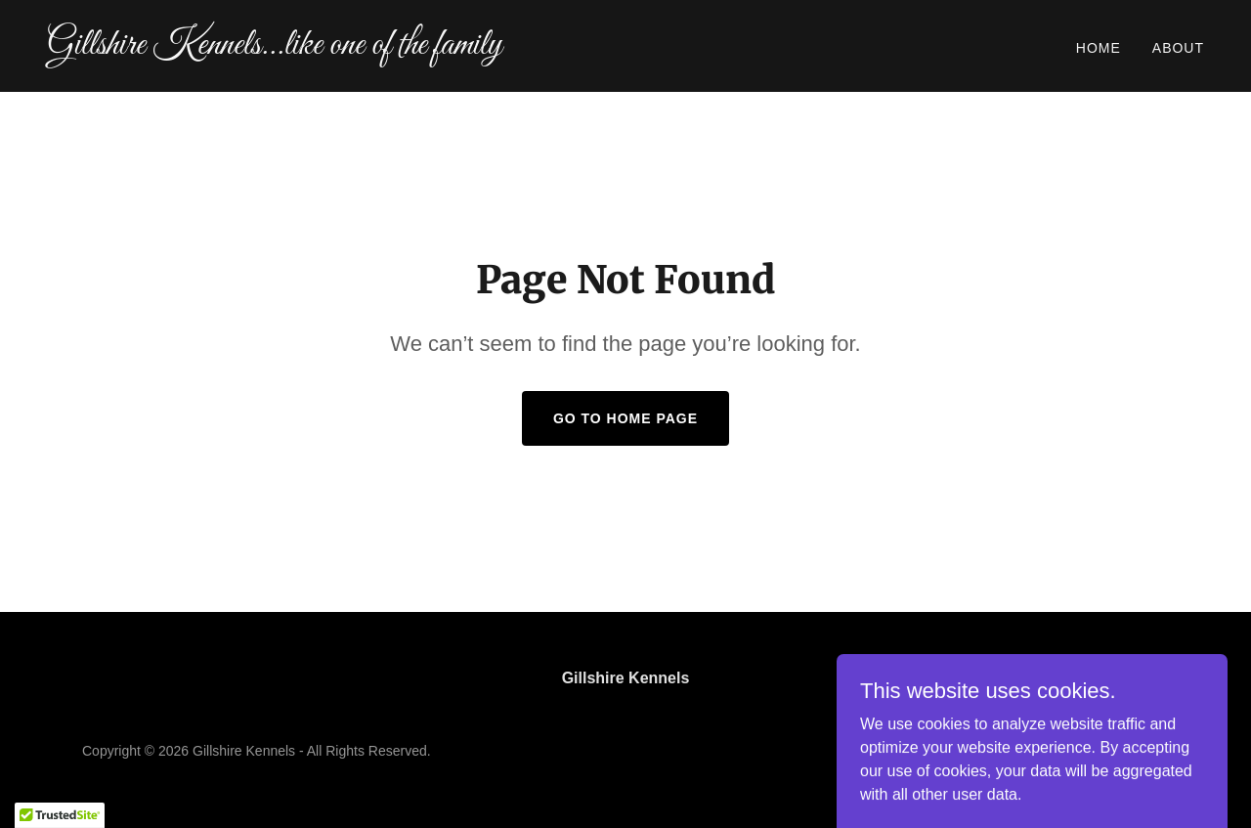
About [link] (1178, 48)
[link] (328, 48)
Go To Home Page (625, 418)
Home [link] (1098, 48)
